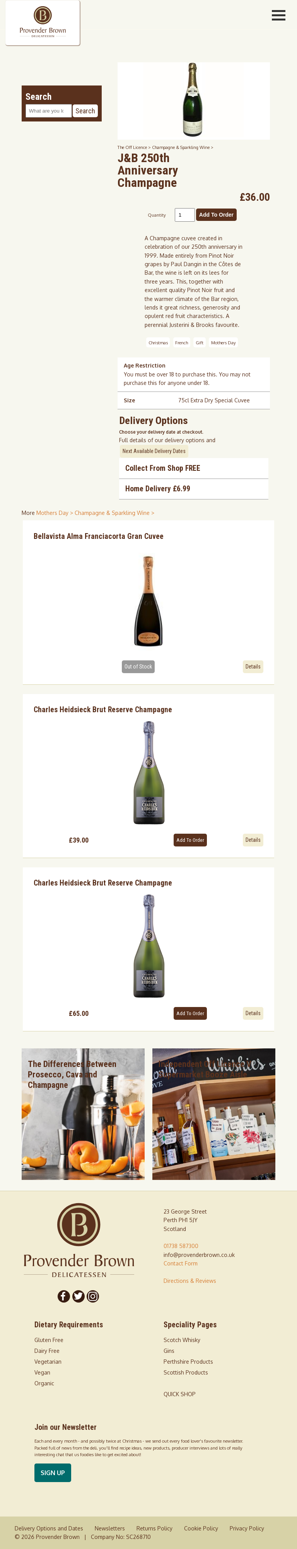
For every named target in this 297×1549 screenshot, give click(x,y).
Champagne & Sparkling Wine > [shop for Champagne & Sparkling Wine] (114, 512)
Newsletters (110, 1528)
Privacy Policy (247, 1528)
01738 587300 (181, 1246)
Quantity (157, 215)
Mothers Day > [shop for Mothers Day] (55, 512)
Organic (44, 1383)
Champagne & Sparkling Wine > (182, 147)
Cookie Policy (201, 1528)
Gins (169, 1350)
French (181, 342)
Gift (199, 342)
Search (85, 111)
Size (129, 400)
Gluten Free (48, 1340)
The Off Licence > (135, 147)
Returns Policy (154, 1528)
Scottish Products (186, 1372)
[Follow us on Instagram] (93, 1296)
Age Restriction (145, 365)
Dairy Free (47, 1350)
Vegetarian (47, 1361)
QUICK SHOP (180, 1394)
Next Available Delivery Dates (154, 451)
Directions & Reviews (190, 1280)
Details (253, 666)
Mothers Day (223, 342)
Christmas (158, 342)
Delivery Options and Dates (49, 1528)
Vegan (42, 1372)
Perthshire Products (188, 1361)
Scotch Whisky (182, 1340)
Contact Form (181, 1263)
